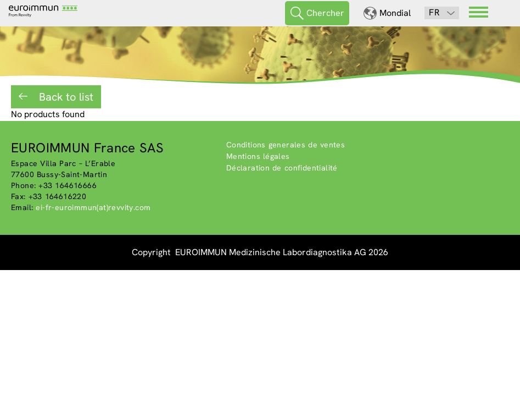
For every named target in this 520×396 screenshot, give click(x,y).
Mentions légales (258, 156)
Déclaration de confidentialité (282, 168)
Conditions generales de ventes (285, 145)
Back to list (64, 97)
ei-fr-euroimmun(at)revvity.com (93, 207)
